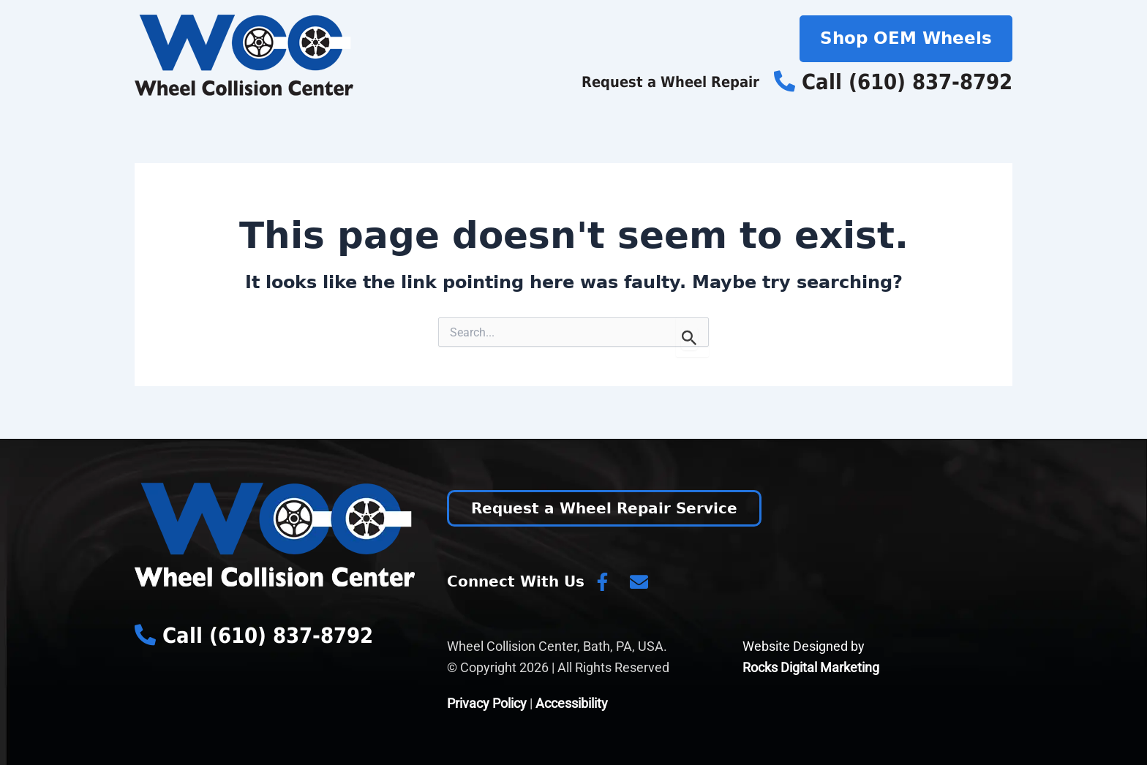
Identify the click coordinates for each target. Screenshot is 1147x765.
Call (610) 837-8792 (893, 81)
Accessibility (571, 703)
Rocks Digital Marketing (810, 667)
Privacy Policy (487, 703)
